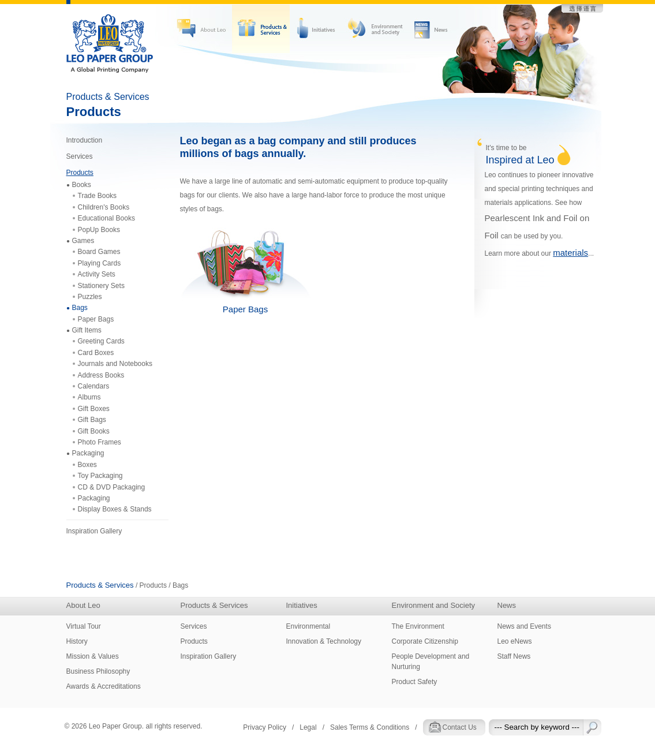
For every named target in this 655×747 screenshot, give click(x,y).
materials (570, 252)
